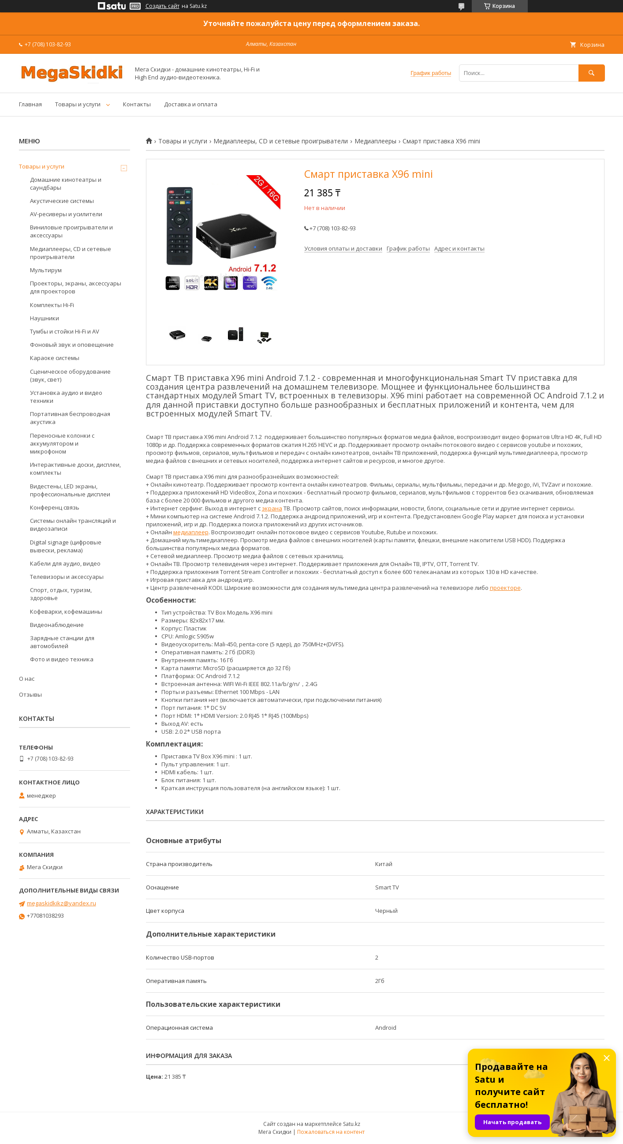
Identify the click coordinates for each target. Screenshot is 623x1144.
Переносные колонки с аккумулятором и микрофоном (62, 443)
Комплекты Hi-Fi (52, 305)
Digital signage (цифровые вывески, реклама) (65, 546)
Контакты (137, 104)
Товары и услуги (78, 104)
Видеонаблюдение (57, 625)
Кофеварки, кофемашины (66, 611)
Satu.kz (351, 1124)
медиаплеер (191, 532)
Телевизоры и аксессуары (67, 577)
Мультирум (46, 270)
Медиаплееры (375, 141)
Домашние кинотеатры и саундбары (65, 183)
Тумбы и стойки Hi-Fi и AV (64, 331)
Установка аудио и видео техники (66, 397)
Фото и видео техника (61, 659)
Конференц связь (54, 507)
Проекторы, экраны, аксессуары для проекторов (75, 287)
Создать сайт (162, 6)
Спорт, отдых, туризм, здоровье (61, 594)
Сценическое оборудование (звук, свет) (70, 375)
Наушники (44, 318)
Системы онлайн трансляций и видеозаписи (73, 525)
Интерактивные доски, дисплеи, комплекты (75, 468)
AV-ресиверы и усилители (66, 214)
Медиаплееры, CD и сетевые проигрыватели (280, 141)
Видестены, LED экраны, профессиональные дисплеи (70, 490)
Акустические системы (62, 201)
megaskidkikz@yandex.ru (61, 903)
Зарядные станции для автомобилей (62, 642)
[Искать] (591, 73)
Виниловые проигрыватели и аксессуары (71, 231)
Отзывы (30, 694)
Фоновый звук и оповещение (72, 345)
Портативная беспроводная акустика (70, 418)
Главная (30, 104)
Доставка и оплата (190, 104)
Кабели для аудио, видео (65, 563)
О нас (26, 679)
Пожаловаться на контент (331, 1132)
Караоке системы (54, 358)
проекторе (505, 588)
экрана (272, 508)
